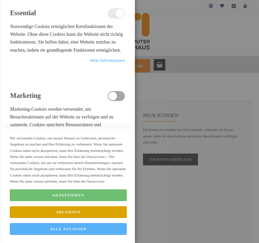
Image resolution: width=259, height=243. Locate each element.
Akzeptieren (68, 209)
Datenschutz (95, 170)
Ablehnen (68, 226)
